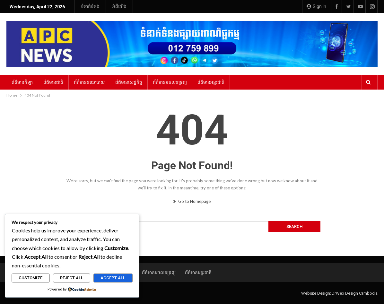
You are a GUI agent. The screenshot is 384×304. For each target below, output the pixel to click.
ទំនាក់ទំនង (90, 6)
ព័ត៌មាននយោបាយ (89, 82)
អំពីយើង (119, 6)
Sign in (316, 6)
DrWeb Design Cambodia (355, 293)
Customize (30, 277)
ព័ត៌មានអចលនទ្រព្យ (170, 82)
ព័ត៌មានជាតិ (53, 82)
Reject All (71, 277)
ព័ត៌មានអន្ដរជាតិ (210, 82)
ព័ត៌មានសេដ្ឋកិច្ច (128, 82)
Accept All (112, 277)
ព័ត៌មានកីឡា (22, 82)
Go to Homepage (192, 201)
